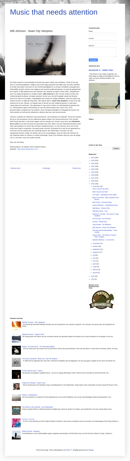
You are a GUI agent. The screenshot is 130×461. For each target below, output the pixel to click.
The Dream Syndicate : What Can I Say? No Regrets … (40, 359)
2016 (93, 181)
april (94, 264)
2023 (93, 160)
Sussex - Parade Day (99, 222)
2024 (93, 157)
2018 (93, 175)
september (96, 249)
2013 (93, 279)
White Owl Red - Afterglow (31, 431)
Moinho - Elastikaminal (29, 395)
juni (94, 258)
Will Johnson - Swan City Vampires (104, 227)
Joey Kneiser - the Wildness (101, 224)
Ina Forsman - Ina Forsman (101, 219)
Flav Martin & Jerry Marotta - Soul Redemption (37, 407)
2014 (93, 276)
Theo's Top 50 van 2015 (100, 189)
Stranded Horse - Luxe (100, 211)
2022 (93, 163)
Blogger (91, 450)
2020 (93, 169)
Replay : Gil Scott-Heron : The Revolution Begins (38, 346)
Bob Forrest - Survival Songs (102, 202)
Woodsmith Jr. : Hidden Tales (101, 70)
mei (94, 261)
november (96, 243)
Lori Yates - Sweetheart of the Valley (104, 195)
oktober (95, 246)
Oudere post (76, 168)
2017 (93, 178)
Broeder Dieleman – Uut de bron (103, 240)
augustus (96, 252)
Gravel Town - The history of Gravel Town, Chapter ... (104, 236)
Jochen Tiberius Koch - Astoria (32, 371)
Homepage (46, 168)
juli (94, 255)
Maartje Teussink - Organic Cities (33, 334)
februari (95, 269)
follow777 (69, 450)
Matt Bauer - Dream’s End (101, 208)
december (96, 186)
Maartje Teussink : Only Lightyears (33, 322)
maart (95, 267)
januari (95, 272)
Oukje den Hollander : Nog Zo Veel (33, 383)
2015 (93, 184)
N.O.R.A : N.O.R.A (28, 419)
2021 (93, 166)
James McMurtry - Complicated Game (105, 205)
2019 (93, 172)
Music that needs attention (54, 12)
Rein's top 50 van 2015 (100, 192)
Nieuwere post (15, 168)
